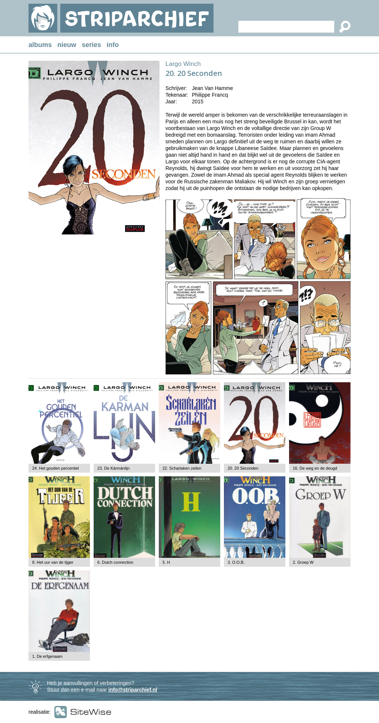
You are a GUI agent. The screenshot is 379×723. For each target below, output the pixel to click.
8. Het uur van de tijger (52, 562)
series (91, 45)
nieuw (66, 45)
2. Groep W (303, 562)
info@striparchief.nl (132, 690)
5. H (166, 562)
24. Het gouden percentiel (55, 468)
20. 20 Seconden (243, 468)
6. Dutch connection (115, 562)
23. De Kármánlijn (113, 468)
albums (40, 45)
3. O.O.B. (236, 562)
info (113, 45)
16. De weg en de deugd (315, 468)
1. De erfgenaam (47, 656)
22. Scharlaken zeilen (181, 468)
